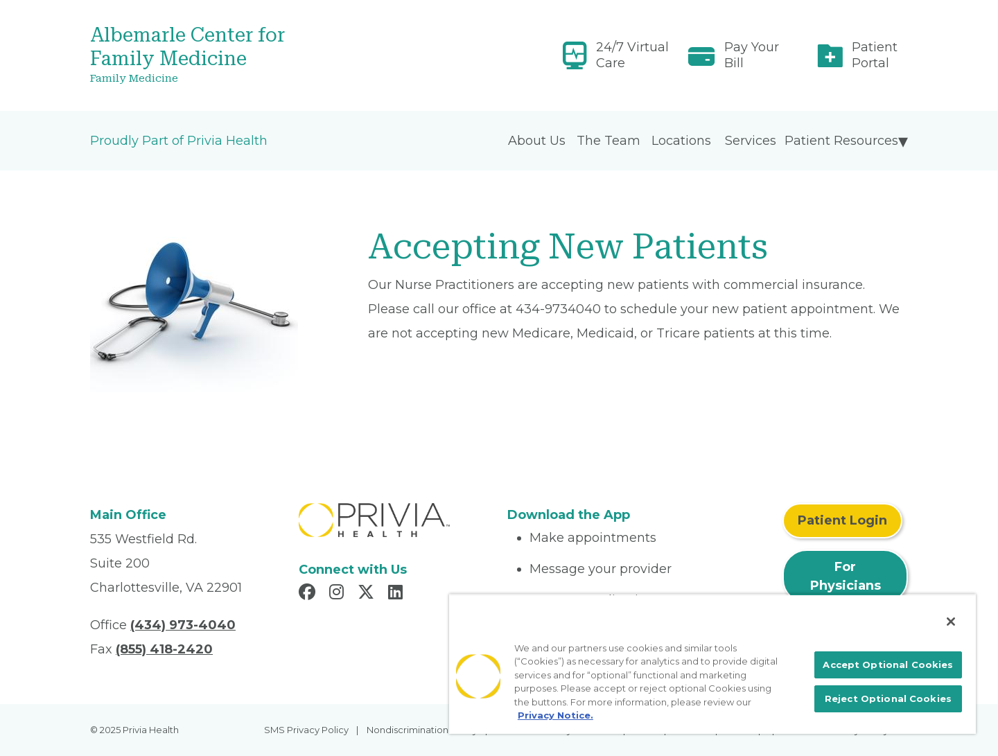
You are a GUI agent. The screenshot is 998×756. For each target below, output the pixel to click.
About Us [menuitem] (537, 140)
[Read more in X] (368, 593)
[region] (712, 664)
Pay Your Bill (751, 55)
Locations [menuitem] (681, 140)
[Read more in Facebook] (309, 593)
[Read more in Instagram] (338, 593)
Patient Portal (875, 55)
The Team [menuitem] (608, 140)
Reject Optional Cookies (888, 698)
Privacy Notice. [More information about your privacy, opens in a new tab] (555, 715)
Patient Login (842, 520)
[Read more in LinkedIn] (397, 593)
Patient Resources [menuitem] (841, 140)
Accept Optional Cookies (888, 664)
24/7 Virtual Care (632, 55)
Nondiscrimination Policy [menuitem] (422, 729)
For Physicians (845, 576)
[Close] (951, 621)
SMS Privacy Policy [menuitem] (306, 729)
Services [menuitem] (750, 140)
